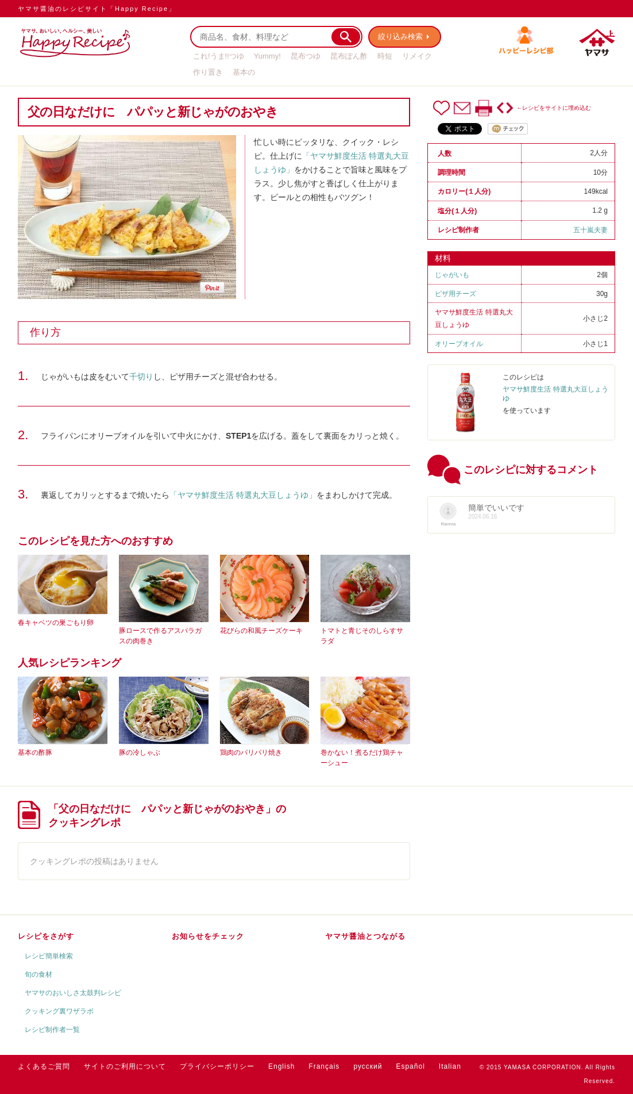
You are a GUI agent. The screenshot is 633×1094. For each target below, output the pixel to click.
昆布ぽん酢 (349, 56)
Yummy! (267, 56)
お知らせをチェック (208, 936)
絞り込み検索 (400, 36)
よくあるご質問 (44, 1066)
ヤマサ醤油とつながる (365, 936)
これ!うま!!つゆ (218, 56)
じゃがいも (452, 275)
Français (323, 1066)
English (281, 1066)
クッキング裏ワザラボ (59, 1011)
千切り (141, 376)
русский (367, 1066)
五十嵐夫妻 (590, 230)
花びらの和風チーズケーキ (261, 631)
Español (410, 1066)
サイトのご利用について (125, 1066)
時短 (384, 56)
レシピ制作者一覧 (52, 1030)
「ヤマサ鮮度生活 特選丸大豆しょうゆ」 (243, 495)
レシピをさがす (46, 936)
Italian (450, 1066)
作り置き (208, 72)
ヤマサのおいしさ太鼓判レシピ (73, 993)
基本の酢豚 (35, 752)
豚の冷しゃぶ (139, 752)
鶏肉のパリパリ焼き (251, 752)
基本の (244, 72)
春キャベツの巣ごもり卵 (56, 623)
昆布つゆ (306, 56)
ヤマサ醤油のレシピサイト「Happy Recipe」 (97, 8)
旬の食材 (38, 974)
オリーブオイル (459, 344)
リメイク (417, 56)
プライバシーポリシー (217, 1066)
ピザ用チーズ (455, 294)
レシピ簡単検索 (49, 956)
